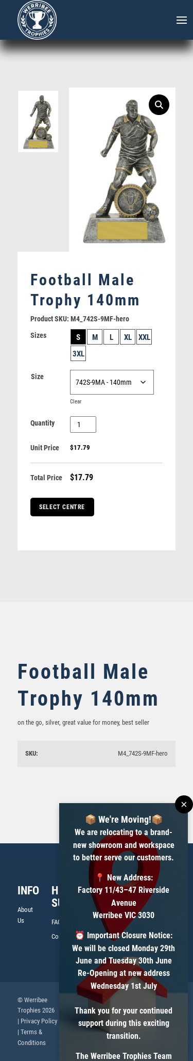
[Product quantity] (83, 424)
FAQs (58, 922)
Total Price (46, 478)
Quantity (42, 423)
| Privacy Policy (37, 1021)
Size (37, 376)
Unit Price (44, 448)
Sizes (38, 335)
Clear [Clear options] (75, 401)
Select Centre (62, 507)
